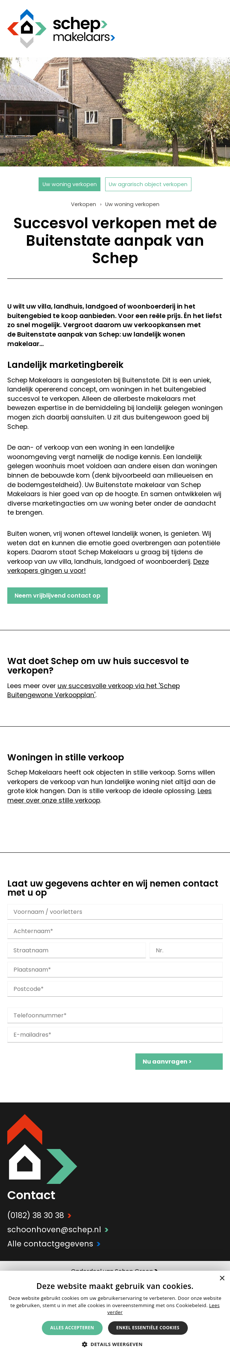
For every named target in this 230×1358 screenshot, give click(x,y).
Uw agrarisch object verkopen (148, 184)
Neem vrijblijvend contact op (57, 595)
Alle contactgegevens (54, 1243)
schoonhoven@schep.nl (58, 1229)
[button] (115, 1344)
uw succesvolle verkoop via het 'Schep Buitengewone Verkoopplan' (93, 691)
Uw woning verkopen (70, 184)
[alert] (115, 1314)
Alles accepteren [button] (72, 1328)
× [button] (222, 1278)
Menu (217, 28)
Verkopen (83, 204)
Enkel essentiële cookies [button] (147, 1328)
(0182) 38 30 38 (39, 1215)
